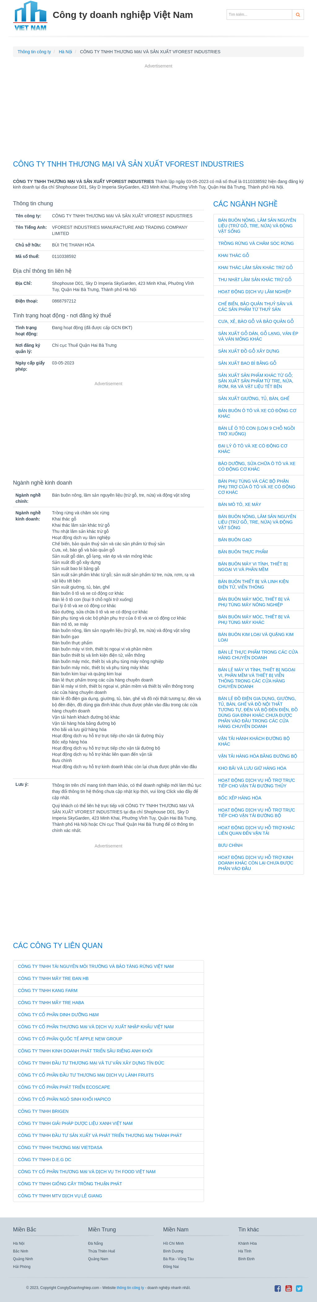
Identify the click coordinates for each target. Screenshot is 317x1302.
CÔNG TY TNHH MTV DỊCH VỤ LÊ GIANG (60, 1195)
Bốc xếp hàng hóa (239, 797)
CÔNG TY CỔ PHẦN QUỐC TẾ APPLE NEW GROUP (70, 1038)
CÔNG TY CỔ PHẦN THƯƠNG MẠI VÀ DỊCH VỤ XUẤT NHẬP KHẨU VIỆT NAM (96, 1026)
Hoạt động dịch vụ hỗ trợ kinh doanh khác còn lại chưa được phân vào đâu (255, 863)
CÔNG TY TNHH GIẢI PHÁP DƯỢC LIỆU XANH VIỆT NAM (75, 1123)
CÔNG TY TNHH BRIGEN (43, 1111)
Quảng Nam (98, 1259)
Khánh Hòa (247, 1243)
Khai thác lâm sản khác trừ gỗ (255, 267)
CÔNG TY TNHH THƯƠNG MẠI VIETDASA (60, 1147)
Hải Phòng (21, 1267)
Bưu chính (230, 845)
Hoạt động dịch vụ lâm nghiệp (254, 291)
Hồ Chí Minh (173, 1243)
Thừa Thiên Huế (101, 1251)
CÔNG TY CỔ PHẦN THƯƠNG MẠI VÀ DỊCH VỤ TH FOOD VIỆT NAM (87, 1171)
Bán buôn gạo (235, 539)
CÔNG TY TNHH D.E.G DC (44, 1159)
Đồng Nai (171, 1267)
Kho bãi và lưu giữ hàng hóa (252, 768)
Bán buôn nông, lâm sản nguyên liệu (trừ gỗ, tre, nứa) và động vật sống (257, 226)
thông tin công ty (130, 1288)
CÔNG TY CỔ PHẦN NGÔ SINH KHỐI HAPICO (64, 1099)
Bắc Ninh (20, 1251)
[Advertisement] (158, 112)
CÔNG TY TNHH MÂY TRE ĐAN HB (53, 978)
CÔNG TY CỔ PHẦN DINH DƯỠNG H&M (58, 1014)
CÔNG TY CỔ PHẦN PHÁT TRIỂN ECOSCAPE (64, 1087)
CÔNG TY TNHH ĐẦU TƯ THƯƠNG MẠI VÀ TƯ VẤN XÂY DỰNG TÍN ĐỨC (91, 1062)
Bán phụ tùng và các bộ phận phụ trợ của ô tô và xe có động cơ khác (256, 487)
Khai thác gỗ (233, 255)
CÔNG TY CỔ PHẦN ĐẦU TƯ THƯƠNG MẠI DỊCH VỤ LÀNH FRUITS (86, 1075)
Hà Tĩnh (244, 1251)
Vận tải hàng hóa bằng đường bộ (257, 756)
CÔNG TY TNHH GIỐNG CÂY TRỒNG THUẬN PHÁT (70, 1183)
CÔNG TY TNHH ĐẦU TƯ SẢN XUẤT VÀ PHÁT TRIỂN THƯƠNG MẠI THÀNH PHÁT (100, 1135)
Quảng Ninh (23, 1259)
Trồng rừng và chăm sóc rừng (256, 243)
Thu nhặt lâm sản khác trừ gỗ (255, 279)
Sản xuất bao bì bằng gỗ (247, 363)
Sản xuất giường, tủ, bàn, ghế (253, 398)
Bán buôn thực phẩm (243, 551)
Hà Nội (18, 1243)
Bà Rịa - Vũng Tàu (178, 1259)
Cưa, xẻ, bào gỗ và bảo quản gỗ (256, 321)
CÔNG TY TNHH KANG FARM (47, 990)
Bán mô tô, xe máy (239, 504)
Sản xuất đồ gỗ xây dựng (249, 351)
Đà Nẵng (95, 1243)
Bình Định (246, 1259)
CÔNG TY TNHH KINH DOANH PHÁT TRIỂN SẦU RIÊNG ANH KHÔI (85, 1050)
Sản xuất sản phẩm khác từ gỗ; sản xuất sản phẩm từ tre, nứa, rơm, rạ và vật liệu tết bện (255, 381)
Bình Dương (173, 1251)
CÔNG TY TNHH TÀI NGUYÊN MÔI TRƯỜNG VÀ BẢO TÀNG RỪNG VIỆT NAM (96, 966)
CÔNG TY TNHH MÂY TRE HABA (51, 1002)
